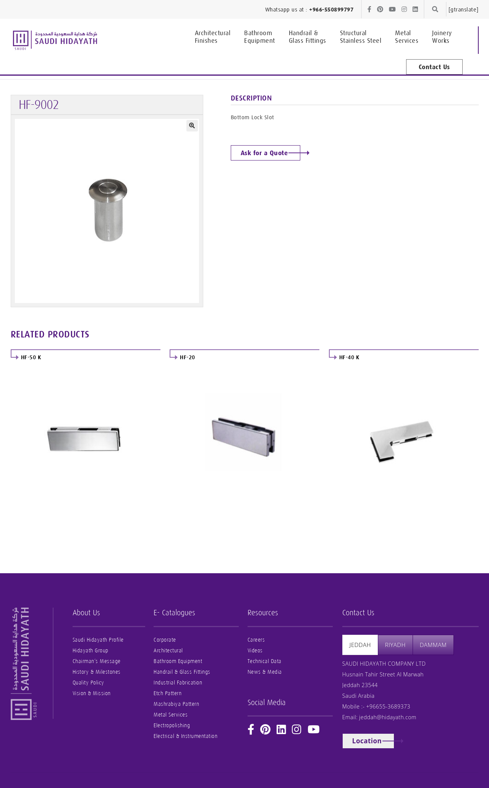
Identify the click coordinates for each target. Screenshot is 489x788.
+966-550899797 (331, 9)
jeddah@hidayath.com (387, 717)
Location (367, 740)
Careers (256, 640)
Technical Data (265, 661)
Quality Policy (88, 683)
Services (406, 36)
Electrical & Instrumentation (185, 736)
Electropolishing (172, 725)
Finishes (213, 36)
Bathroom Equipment (178, 661)
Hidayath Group (90, 650)
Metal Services (171, 715)
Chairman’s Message (97, 661)
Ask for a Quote (264, 153)
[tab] (360, 645)
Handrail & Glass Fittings (182, 672)
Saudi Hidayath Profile (98, 640)
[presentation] (360, 645)
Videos (255, 650)
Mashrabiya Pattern (176, 704)
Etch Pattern (167, 693)
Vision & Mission (92, 693)
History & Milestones (97, 672)
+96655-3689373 (388, 706)
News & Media (265, 672)
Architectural (168, 650)
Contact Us (434, 67)
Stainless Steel (361, 36)
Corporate (165, 640)
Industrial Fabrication (178, 683)
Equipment (259, 36)
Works (442, 36)
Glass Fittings (307, 36)
